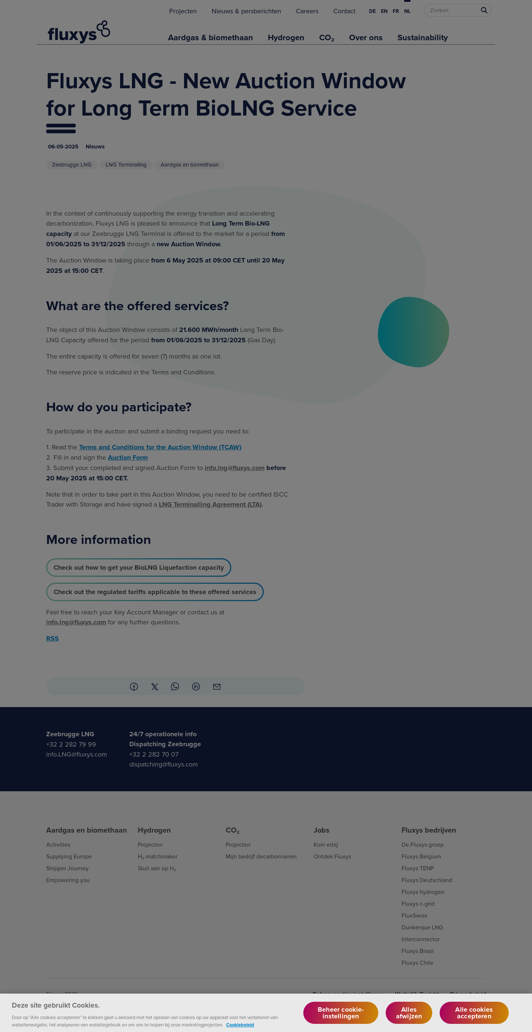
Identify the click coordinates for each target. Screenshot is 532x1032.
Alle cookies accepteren (474, 1019)
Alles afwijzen (409, 1019)
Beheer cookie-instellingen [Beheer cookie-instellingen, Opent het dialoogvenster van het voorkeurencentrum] (341, 1019)
